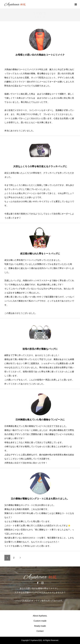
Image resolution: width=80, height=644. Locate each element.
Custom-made (40, 621)
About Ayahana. (40, 616)
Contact (39, 631)
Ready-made (40, 626)
